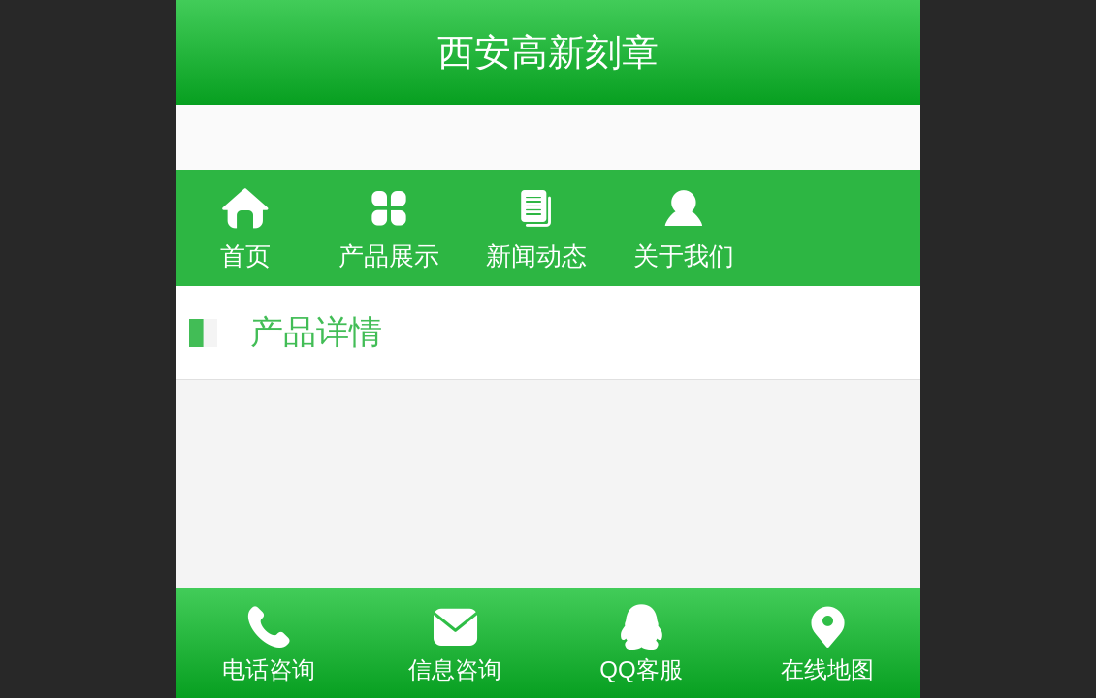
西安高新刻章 (548, 52)
